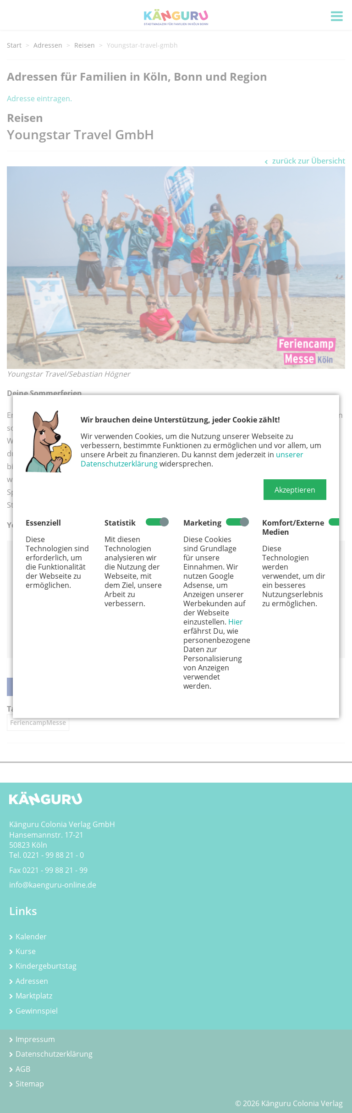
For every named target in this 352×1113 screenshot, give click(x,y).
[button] (295, 489)
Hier (235, 622)
